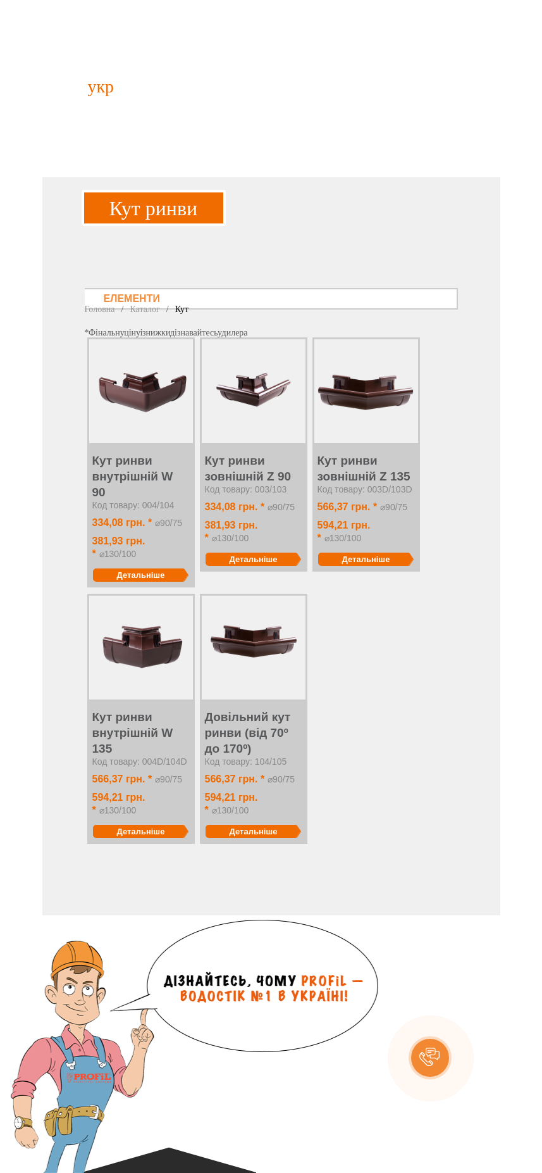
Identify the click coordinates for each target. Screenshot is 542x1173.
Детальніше (141, 575)
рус (139, 86)
